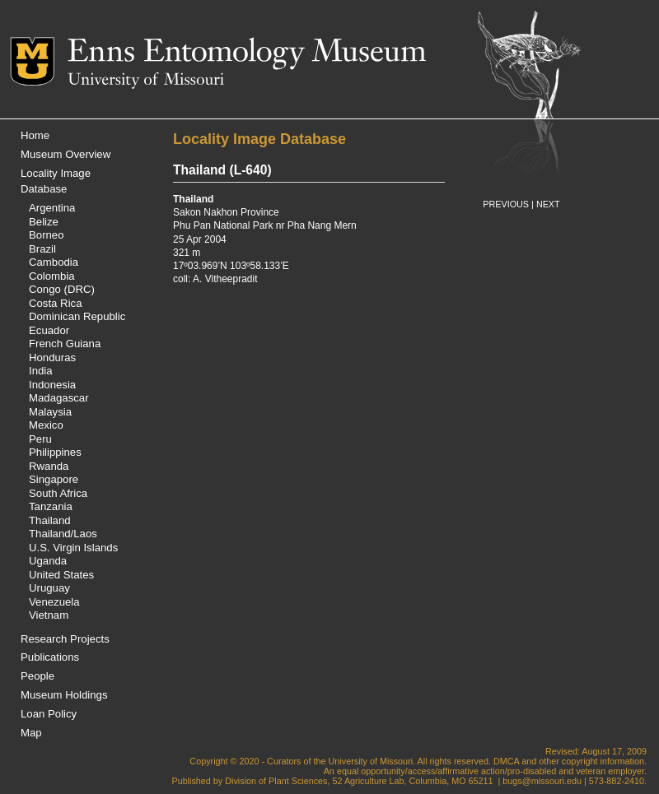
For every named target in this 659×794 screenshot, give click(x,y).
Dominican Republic (77, 316)
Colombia (52, 276)
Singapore (53, 479)
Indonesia (52, 384)
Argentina (52, 208)
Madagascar (59, 398)
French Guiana (64, 343)
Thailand (50, 520)
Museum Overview (65, 154)
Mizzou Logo (39, 61)
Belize (43, 222)
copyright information (603, 761)
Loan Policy (49, 714)
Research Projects (65, 639)
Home (35, 135)
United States (61, 575)
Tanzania (50, 506)
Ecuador (49, 330)
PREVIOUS (506, 204)
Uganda (48, 561)
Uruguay (49, 588)
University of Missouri (146, 80)
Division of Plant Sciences (276, 781)
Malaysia (50, 412)
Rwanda (48, 466)
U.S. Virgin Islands (73, 547)
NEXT (548, 204)
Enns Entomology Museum (247, 53)
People (37, 676)
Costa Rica (55, 303)
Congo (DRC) (62, 289)
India (41, 370)
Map (31, 733)
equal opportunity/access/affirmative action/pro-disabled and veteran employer (490, 771)
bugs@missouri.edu (542, 781)
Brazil (42, 249)
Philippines (55, 452)
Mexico (46, 425)
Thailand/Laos (63, 533)
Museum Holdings (64, 695)
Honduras (52, 357)
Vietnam (48, 615)
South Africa (58, 493)
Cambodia (53, 262)
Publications (50, 657)
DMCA (506, 761)
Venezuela (54, 602)
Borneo (46, 235)
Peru (40, 439)
